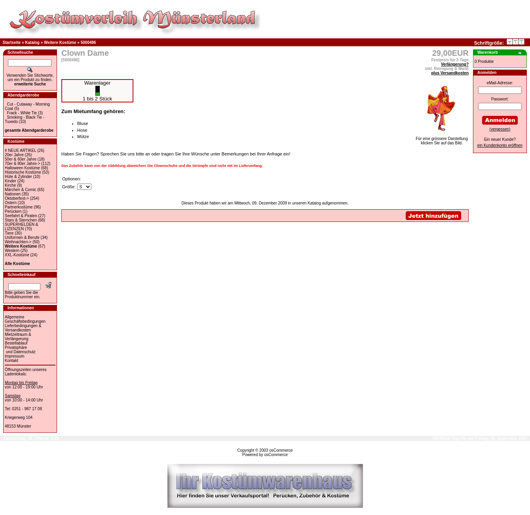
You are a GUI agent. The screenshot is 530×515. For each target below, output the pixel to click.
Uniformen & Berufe (22, 237)
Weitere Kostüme (60, 42)
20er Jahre (14, 155)
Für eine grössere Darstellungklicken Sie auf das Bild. (442, 139)
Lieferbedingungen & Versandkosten (23, 328)
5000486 (88, 42)
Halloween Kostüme (22, 168)
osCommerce (281, 450)
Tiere (9, 233)
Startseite (12, 42)
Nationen (13, 194)
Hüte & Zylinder (18, 176)
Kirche (10, 185)
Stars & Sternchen (21, 220)
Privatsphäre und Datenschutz (20, 349)
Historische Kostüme (23, 172)
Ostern (11, 203)
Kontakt (11, 360)
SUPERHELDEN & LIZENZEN (21, 226)
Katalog (32, 42)
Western (12, 250)
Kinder (10, 181)
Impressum (14, 356)
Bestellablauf (16, 343)
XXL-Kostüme (17, 255)
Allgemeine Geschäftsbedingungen (25, 319)
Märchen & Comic (20, 189)
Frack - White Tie (22, 113)
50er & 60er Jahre (20, 159)
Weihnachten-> (18, 242)
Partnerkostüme (19, 207)
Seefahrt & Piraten (21, 216)
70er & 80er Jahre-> (22, 163)
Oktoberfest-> (17, 198)
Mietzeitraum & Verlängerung (18, 336)
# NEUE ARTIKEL (20, 150)
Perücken (13, 211)
